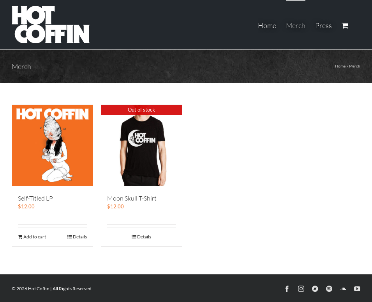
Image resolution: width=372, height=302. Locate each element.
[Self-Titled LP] (52, 145)
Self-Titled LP (35, 198)
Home (340, 66)
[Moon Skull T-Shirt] (141, 145)
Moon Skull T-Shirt (132, 198)
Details (80, 237)
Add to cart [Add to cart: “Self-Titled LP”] (34, 237)
